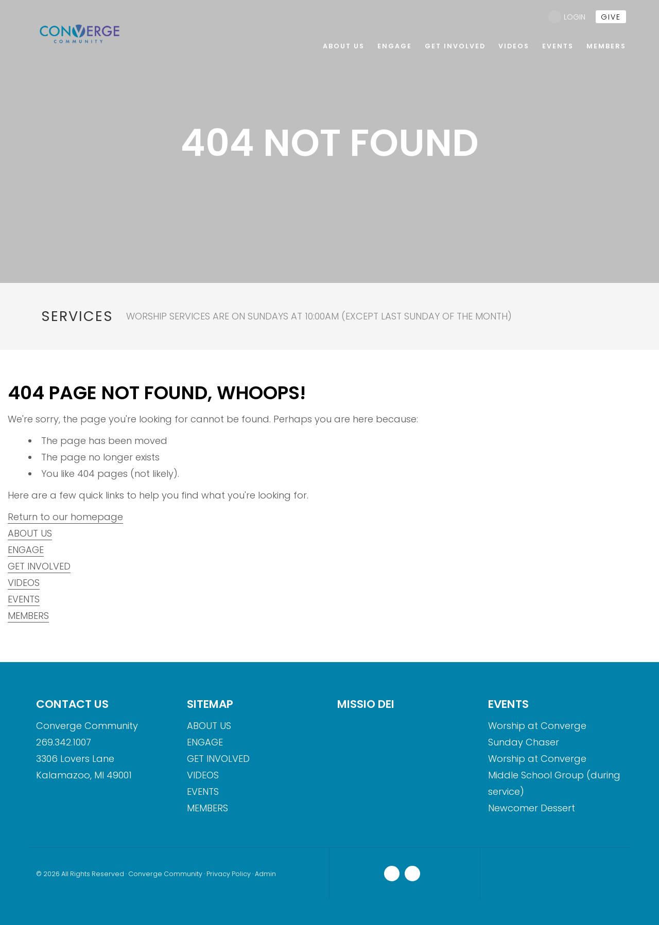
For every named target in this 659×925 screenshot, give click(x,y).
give (611, 17)
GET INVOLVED (39, 566)
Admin (265, 873)
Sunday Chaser (523, 742)
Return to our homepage (65, 516)
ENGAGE (26, 549)
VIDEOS (24, 582)
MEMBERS (28, 615)
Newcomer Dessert (531, 808)
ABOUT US (30, 533)
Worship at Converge (537, 725)
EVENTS (24, 599)
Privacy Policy (228, 873)
